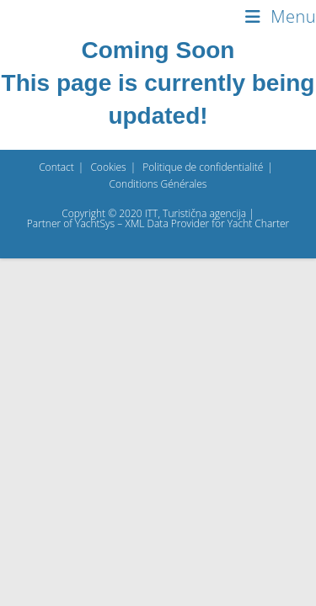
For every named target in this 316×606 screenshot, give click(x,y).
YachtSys (95, 571)
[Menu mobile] (280, 16)
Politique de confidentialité (202, 515)
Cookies (108, 515)
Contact (56, 515)
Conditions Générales (158, 531)
